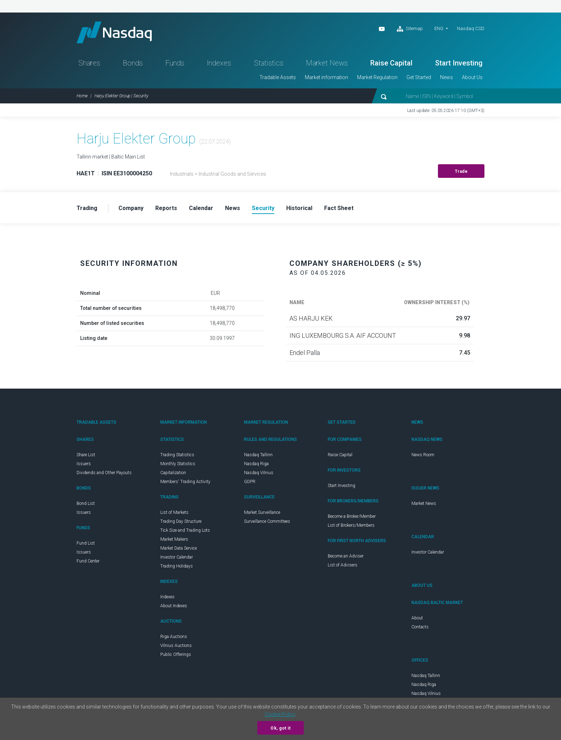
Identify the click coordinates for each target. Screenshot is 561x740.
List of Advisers (342, 565)
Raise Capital (391, 63)
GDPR (249, 481)
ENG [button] (438, 28)
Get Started (418, 77)
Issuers (84, 463)
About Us (472, 77)
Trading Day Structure (180, 521)
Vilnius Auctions (176, 645)
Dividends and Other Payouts (104, 472)
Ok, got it (280, 728)
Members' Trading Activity (185, 481)
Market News (327, 63)
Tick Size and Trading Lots (185, 530)
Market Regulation (377, 77)
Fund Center (88, 561)
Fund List (86, 543)
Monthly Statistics (177, 463)
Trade (461, 171)
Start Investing (459, 63)
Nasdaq (114, 32)
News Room (422, 454)
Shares (89, 63)
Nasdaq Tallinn (258, 454)
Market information (326, 77)
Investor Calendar (176, 557)
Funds (174, 63)
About (417, 617)
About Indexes (173, 605)
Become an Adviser (346, 556)
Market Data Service (178, 548)
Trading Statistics (177, 454)
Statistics (268, 63)
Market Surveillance (262, 512)
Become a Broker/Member (352, 516)
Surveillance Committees (267, 521)
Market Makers (174, 539)
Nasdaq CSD (470, 28)
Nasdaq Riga (256, 463)
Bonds (133, 63)
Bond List (86, 503)
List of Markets (174, 512)
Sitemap (410, 29)
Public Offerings (175, 654)
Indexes (219, 63)
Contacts (420, 626)
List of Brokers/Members (351, 525)
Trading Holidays (176, 566)
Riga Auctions (173, 636)
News (446, 77)
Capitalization (173, 472)
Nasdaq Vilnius (258, 472)
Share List (86, 454)
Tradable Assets (277, 77)
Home (82, 95)
